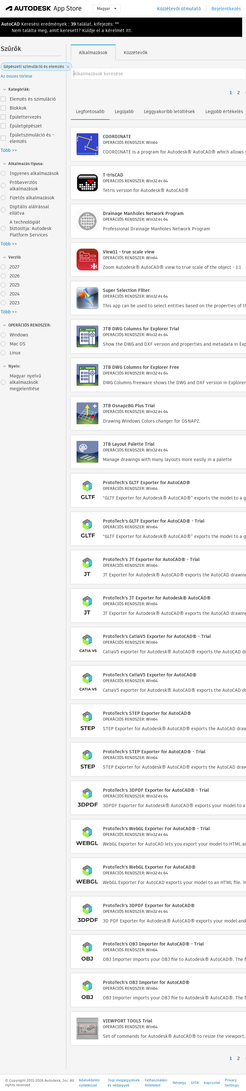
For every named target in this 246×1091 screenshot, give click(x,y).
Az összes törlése (16, 76)
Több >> (9, 150)
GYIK (195, 1082)
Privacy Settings (232, 1083)
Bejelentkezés (226, 8)
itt (128, 30)
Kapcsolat (212, 1082)
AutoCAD (10, 24)
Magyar (107, 8)
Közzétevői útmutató (179, 8)
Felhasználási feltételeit (156, 1083)
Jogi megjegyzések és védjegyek (124, 1083)
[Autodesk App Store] (43, 8)
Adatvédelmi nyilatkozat (89, 1083)
